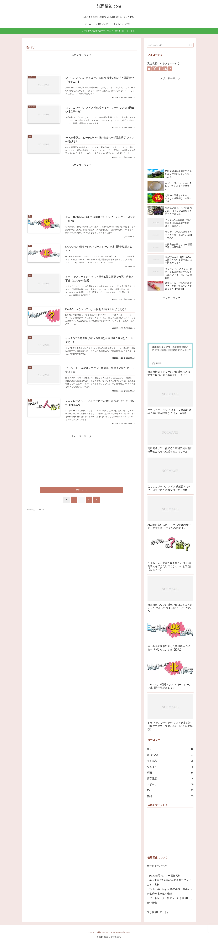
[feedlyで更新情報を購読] (164, 68)
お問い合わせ (102, 932)
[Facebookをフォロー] (159, 68)
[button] (190, 45)
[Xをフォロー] (154, 68)
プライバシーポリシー (120, 932)
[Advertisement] (81, 63)
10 (89, 501)
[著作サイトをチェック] (149, 68)
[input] (170, 45)
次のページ (81, 492)
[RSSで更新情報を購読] (170, 68)
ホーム (90, 932)
